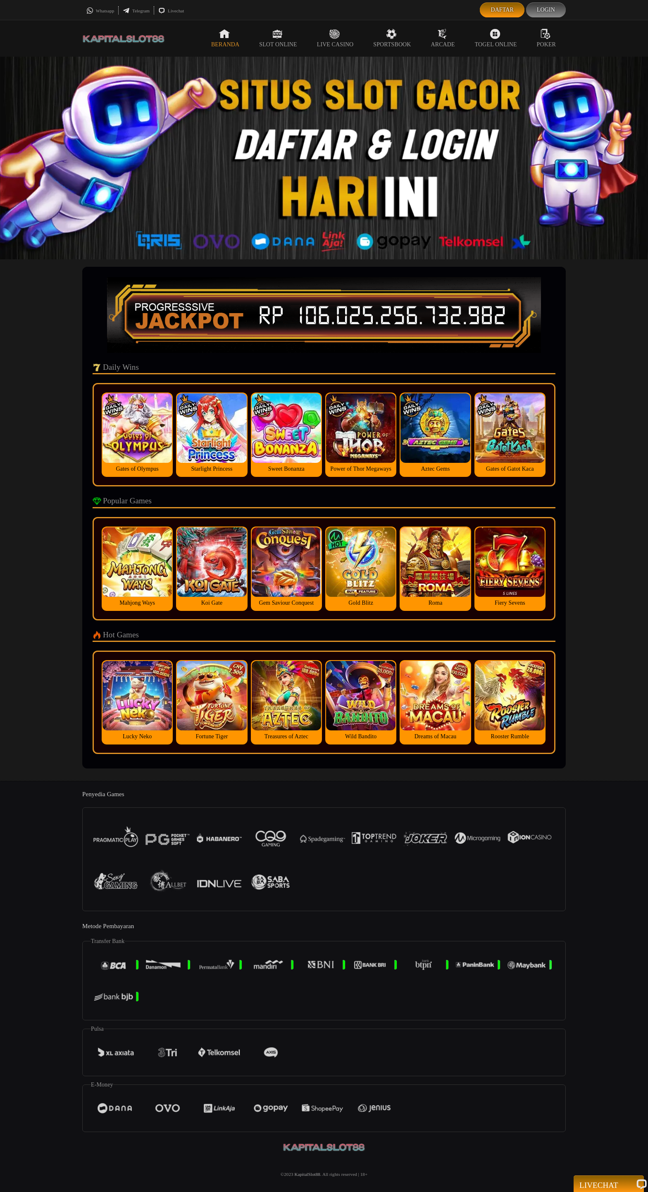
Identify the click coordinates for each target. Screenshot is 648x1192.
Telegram (136, 10)
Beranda (225, 38)
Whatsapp (100, 10)
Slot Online (278, 38)
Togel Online (496, 38)
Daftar (502, 10)
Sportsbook (392, 38)
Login (546, 10)
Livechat (171, 10)
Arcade (443, 38)
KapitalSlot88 (307, 1174)
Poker (546, 38)
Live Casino (335, 38)
